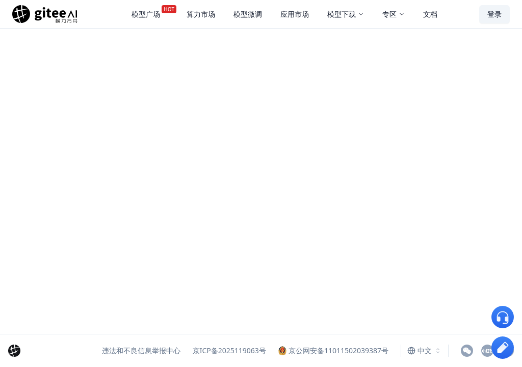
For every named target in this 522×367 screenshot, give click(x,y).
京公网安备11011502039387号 (333, 350)
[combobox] (424, 351)
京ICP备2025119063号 (229, 350)
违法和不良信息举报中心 (141, 350)
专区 (393, 14)
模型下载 (345, 14)
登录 (494, 14)
